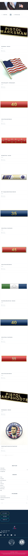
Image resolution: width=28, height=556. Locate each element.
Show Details (3, 51)
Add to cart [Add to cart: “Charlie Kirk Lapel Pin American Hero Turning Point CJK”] (3, 450)
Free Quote (2, 478)
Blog (1, 490)
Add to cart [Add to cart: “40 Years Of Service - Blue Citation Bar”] (3, 341)
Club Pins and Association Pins (5, 497)
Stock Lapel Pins (2, 469)
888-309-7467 (6, 531)
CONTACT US (5, 519)
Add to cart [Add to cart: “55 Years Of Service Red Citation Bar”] (3, 377)
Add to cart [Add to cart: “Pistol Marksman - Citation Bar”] (3, 50)
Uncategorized (2, 471)
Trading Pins (2, 499)
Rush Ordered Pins (3, 480)
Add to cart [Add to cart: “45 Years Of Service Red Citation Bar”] (3, 268)
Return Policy (2, 488)
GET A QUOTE (5, 513)
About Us (1, 485)
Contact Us (2, 483)
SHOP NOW (5, 516)
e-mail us (4, 532)
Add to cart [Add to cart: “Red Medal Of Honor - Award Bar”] (3, 159)
